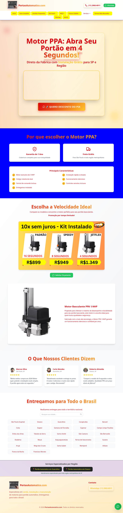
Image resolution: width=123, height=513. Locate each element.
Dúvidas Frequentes (38, 13)
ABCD (62, 13)
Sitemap (58, 17)
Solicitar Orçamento (61, 275)
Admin (66, 17)
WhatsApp (109, 5)
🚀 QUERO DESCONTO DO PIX (61, 107)
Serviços (87, 13)
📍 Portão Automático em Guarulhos (46, 469)
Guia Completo (24, 13)
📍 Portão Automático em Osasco (78, 469)
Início (14, 13)
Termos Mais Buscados (102, 13)
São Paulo (53, 13)
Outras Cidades (74, 13)
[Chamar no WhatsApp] (118, 506)
